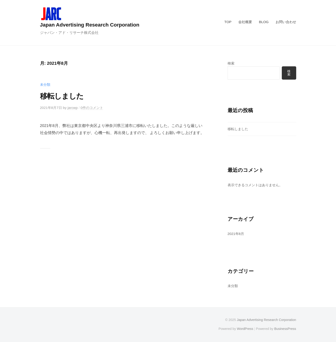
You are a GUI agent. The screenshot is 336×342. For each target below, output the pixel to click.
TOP (227, 22)
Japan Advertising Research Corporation (90, 25)
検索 (231, 63)
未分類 (45, 84)
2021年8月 (236, 234)
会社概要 (245, 22)
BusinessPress (285, 329)
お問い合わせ (286, 22)
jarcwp (72, 108)
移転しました (61, 96)
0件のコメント (92, 108)
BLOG (264, 22)
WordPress (245, 329)
